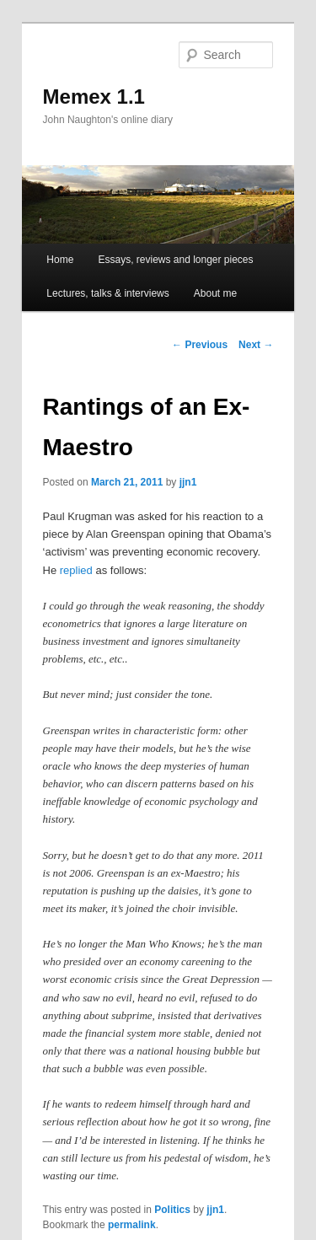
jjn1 (188, 482)
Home (59, 260)
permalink (132, 1225)
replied (76, 570)
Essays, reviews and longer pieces (175, 260)
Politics (172, 1210)
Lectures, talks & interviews (107, 293)
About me (215, 293)
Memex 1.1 (94, 96)
